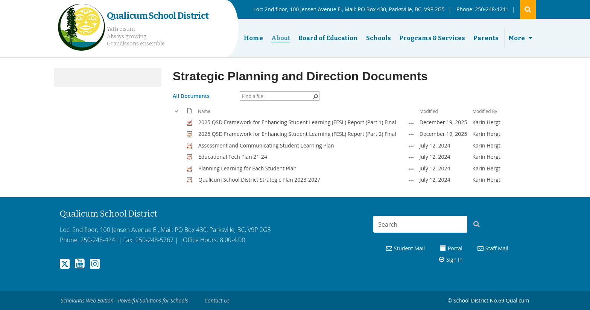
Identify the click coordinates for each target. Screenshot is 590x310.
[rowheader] (179, 122)
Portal (455, 248)
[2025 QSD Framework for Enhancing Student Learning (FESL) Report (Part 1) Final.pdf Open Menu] (411, 123)
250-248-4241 (491, 9)
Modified (429, 111)
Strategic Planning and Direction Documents (300, 76)
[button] (478, 226)
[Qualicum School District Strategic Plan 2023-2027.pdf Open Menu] (411, 181)
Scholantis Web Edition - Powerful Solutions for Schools (124, 300)
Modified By (484, 111)
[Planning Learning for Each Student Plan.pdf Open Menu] (411, 169)
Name (204, 111)
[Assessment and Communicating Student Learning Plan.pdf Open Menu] (411, 146)
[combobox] (420, 224)
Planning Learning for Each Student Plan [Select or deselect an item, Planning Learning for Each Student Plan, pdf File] (247, 168)
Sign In (454, 259)
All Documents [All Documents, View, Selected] (191, 95)
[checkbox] (177, 111)
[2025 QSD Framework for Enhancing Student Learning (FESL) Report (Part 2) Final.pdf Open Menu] (411, 134)
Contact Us (217, 300)
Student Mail (409, 248)
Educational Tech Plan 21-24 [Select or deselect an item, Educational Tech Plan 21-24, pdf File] (232, 156)
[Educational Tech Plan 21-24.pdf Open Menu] (411, 157)
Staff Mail (496, 248)
